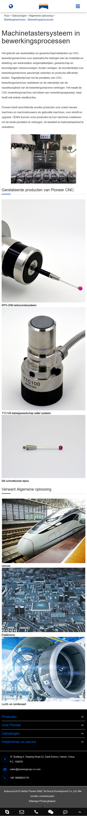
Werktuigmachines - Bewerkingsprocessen (29, 19)
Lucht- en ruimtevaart (14, 704)
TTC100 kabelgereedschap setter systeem (26, 413)
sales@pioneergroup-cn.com (21, 769)
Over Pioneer (11, 725)
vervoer (6, 565)
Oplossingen (19, 15)
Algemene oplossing (41, 15)
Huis (6, 15)
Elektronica (8, 634)
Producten (9, 717)
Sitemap (33, 801)
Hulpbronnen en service (19, 742)
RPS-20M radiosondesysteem (19, 305)
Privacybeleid (47, 801)
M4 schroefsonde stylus (15, 480)
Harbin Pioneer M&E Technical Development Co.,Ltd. (49, 791)
